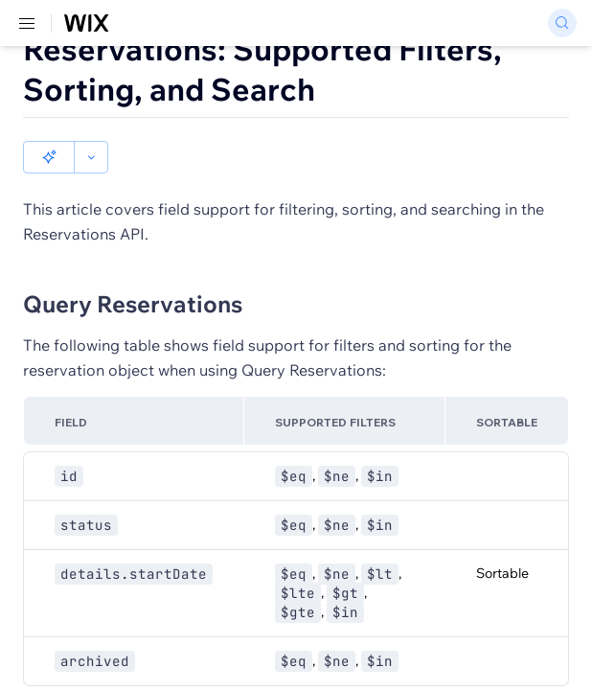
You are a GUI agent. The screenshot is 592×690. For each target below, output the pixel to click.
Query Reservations (132, 303)
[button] (49, 157)
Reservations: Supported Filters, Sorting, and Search (262, 69)
